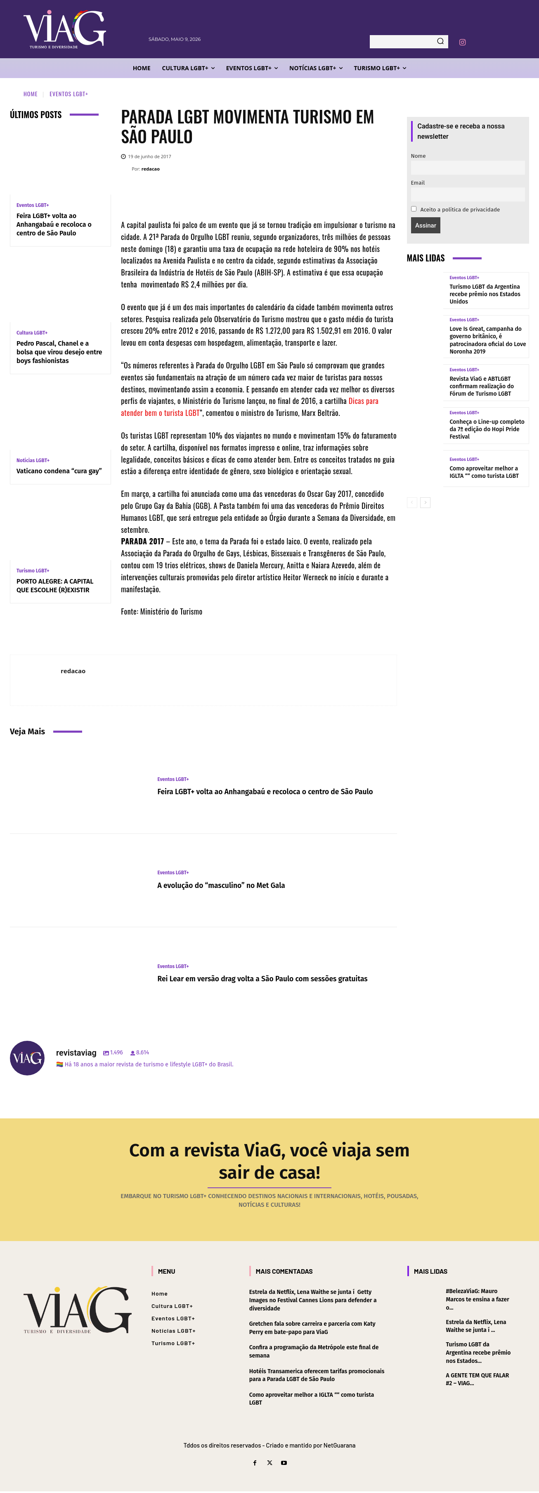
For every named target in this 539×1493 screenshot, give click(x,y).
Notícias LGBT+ (33, 460)
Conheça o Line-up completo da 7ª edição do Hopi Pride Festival (486, 429)
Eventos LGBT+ (69, 93)
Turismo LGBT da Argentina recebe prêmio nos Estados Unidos (484, 294)
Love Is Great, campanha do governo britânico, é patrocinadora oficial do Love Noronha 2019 (487, 340)
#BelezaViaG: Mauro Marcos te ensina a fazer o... (477, 1301)
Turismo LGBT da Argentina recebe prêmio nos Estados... (478, 1354)
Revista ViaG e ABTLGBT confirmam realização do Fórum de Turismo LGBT (481, 386)
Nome (418, 155)
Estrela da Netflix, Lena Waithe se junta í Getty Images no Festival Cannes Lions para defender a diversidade (313, 1302)
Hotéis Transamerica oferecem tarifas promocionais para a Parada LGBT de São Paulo (317, 1377)
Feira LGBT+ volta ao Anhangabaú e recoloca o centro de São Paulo (54, 224)
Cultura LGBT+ (32, 332)
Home (31, 93)
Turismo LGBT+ (33, 570)
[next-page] (425, 502)
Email (418, 182)
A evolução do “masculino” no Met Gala (231, 885)
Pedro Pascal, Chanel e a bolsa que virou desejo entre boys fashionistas (59, 352)
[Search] (440, 41)
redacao (151, 169)
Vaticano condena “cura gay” (59, 471)
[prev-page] (412, 502)
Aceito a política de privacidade (455, 209)
